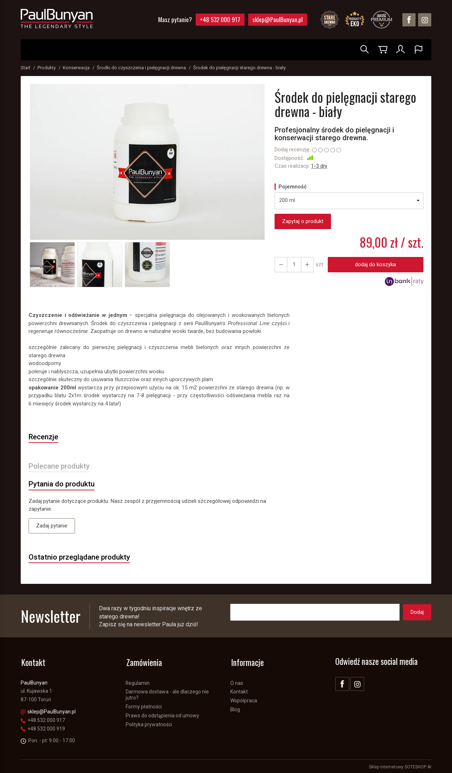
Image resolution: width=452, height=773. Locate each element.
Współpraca (243, 699)
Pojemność (292, 186)
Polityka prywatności (149, 723)
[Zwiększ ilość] (281, 264)
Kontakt (239, 691)
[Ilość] (293, 264)
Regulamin (138, 682)
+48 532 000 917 (220, 19)
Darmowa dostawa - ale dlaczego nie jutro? (167, 694)
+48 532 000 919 (43, 728)
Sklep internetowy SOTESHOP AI (400, 765)
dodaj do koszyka (375, 264)
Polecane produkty (60, 466)
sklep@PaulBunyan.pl (277, 19)
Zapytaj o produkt (302, 221)
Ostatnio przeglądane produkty (80, 558)
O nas (236, 682)
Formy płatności (144, 705)
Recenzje (44, 437)
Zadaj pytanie (51, 526)
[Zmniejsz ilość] (306, 264)
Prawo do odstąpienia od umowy (162, 714)
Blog (235, 708)
